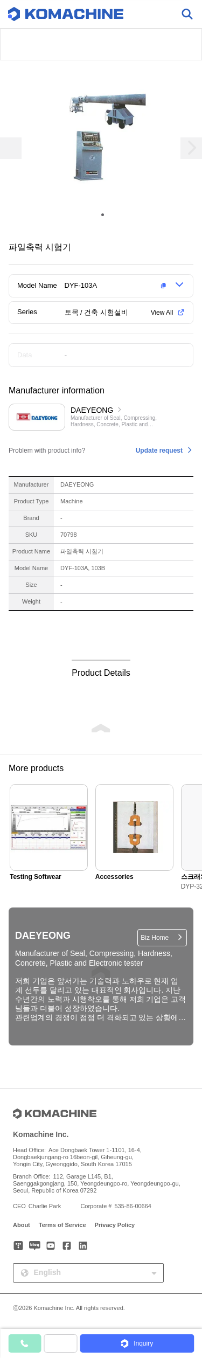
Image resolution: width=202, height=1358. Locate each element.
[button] (117, 285)
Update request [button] (159, 450)
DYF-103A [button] (81, 285)
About (21, 1225)
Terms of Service (62, 1225)
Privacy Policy (115, 1225)
